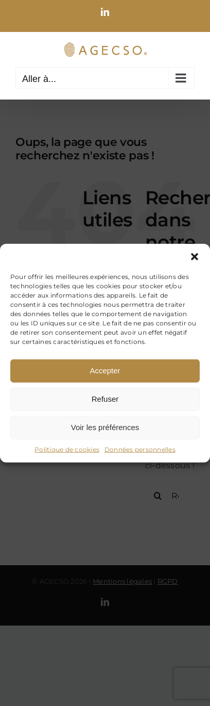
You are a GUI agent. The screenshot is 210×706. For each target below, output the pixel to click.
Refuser (105, 399)
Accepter (105, 370)
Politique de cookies (66, 449)
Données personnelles (140, 449)
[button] (194, 256)
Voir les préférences (105, 427)
